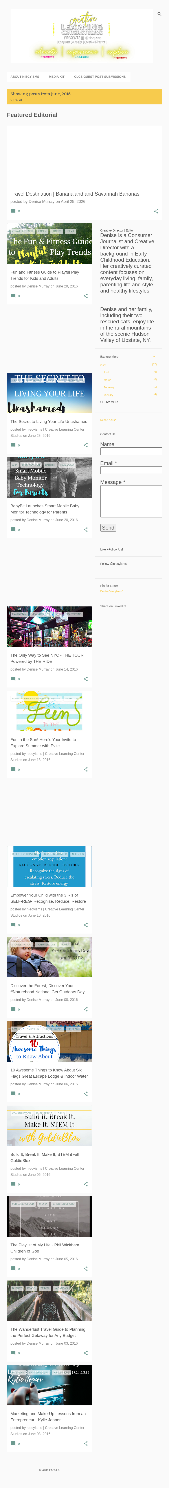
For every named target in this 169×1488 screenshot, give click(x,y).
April (106, 372)
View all (18, 100)
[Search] (159, 14)
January (108, 395)
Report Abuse (108, 420)
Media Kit (56, 76)
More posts (49, 1469)
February (109, 387)
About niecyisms (25, 76)
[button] (156, 212)
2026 (103, 365)
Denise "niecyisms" (111, 591)
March (107, 380)
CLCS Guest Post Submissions (100, 76)
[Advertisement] (47, 338)
